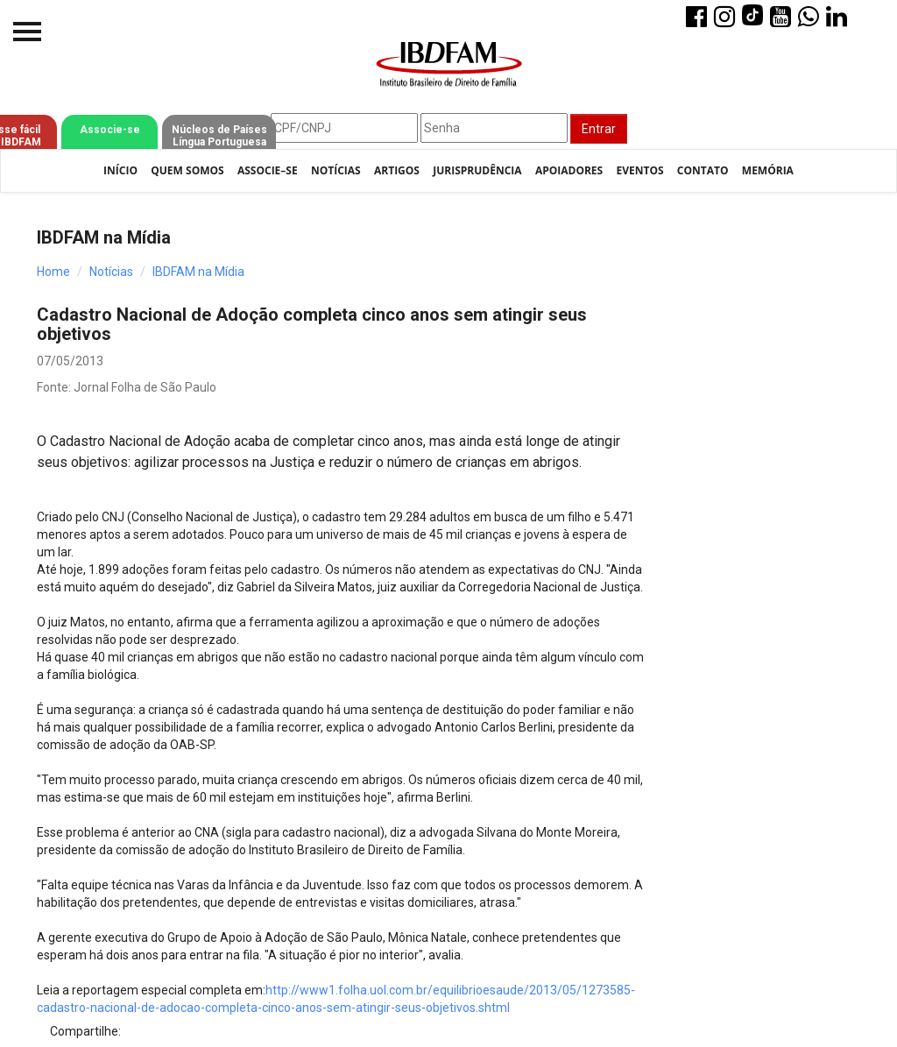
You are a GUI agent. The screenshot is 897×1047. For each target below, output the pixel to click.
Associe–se (267, 170)
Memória (768, 170)
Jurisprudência (477, 170)
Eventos (639, 170)
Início (120, 170)
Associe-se (110, 130)
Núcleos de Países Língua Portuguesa (219, 136)
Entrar (599, 129)
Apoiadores (569, 170)
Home (53, 272)
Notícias (336, 170)
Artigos (397, 170)
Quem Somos (187, 170)
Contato (703, 170)
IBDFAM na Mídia (198, 272)
